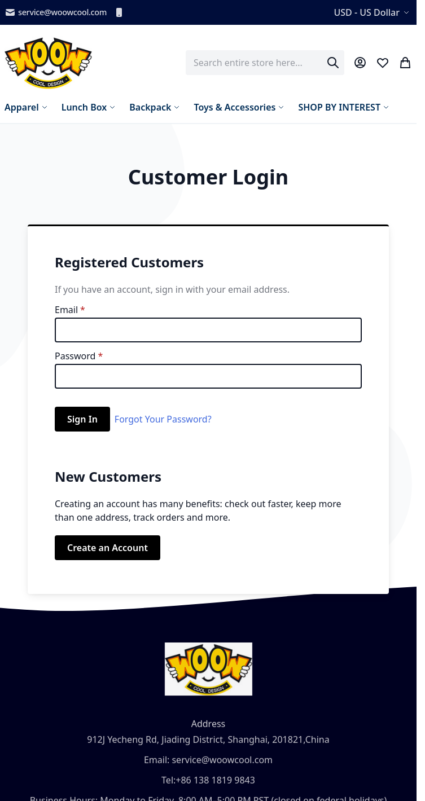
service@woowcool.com (56, 12)
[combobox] (265, 62)
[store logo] (48, 62)
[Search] (333, 62)
